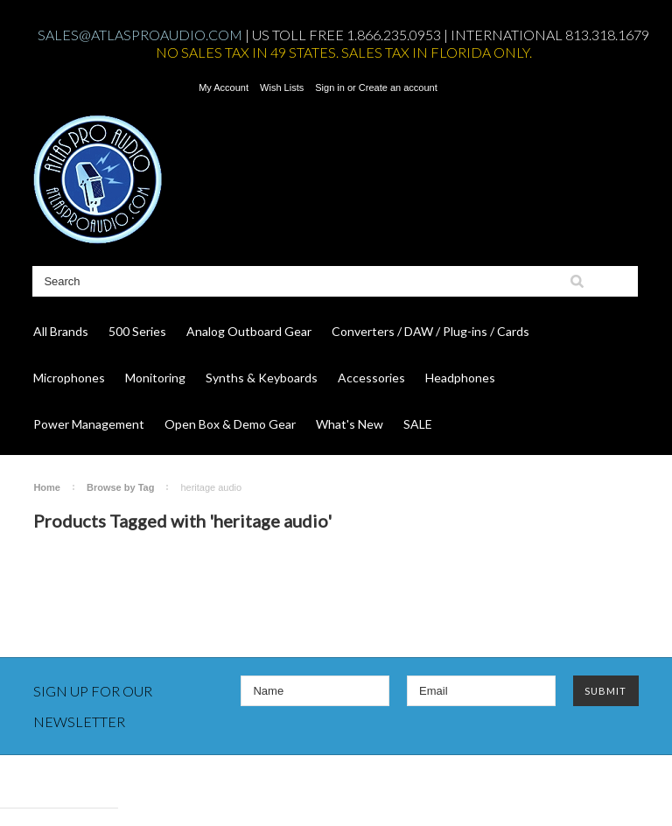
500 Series (137, 331)
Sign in (330, 87)
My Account (223, 87)
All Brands (60, 331)
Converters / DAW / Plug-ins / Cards (430, 331)
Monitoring (155, 377)
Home (46, 487)
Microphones (69, 377)
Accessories (371, 377)
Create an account (398, 87)
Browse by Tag (120, 487)
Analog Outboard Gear (249, 331)
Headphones (460, 377)
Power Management (88, 423)
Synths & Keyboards (262, 377)
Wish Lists (282, 87)
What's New (349, 423)
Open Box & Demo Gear (230, 423)
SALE (417, 423)
